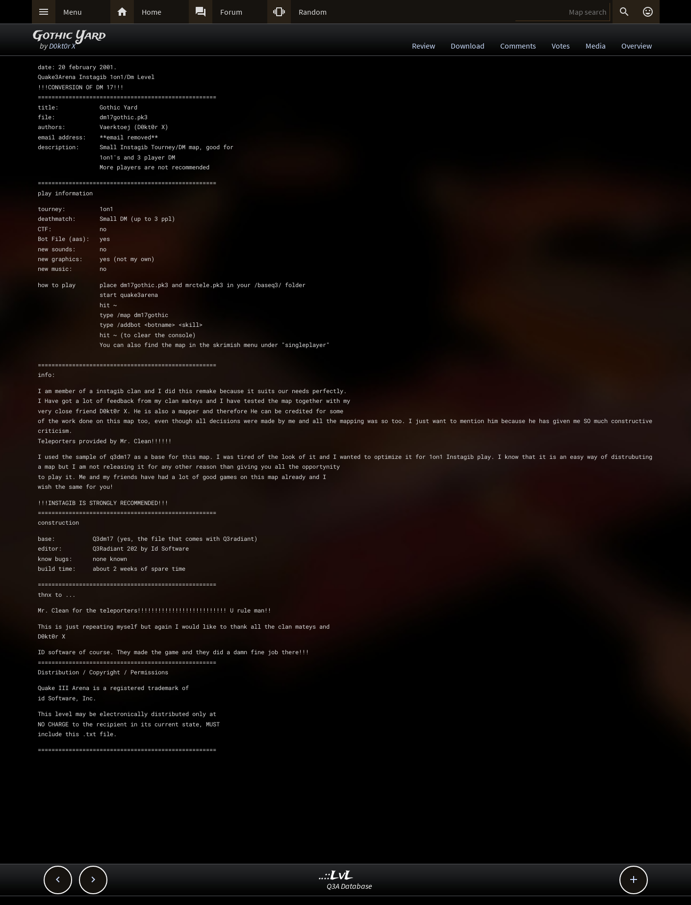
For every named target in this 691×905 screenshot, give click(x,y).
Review (423, 46)
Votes (561, 46)
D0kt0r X (62, 46)
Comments (518, 46)
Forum (231, 12)
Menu (72, 12)
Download (468, 46)
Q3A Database (349, 886)
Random (313, 12)
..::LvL (336, 875)
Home (151, 12)
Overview (636, 46)
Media (596, 46)
